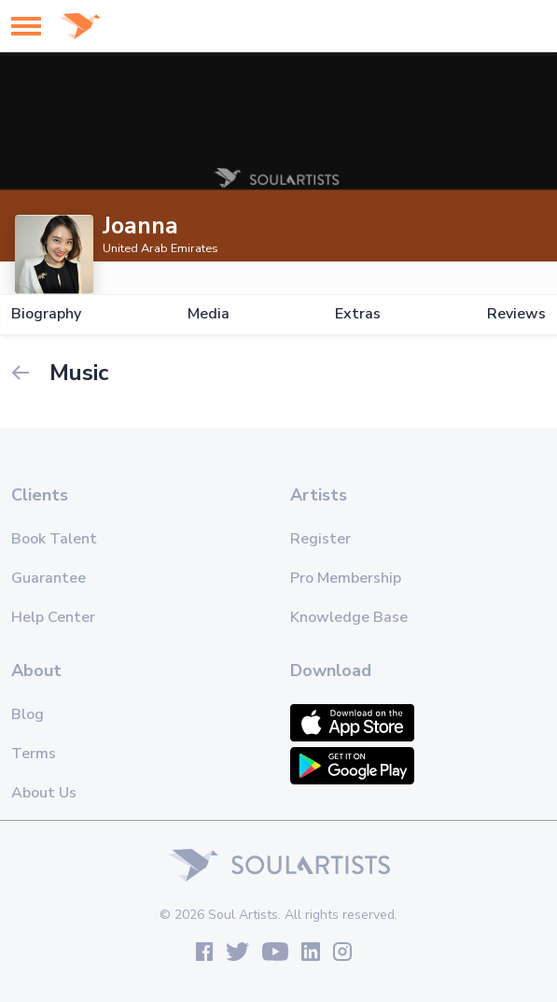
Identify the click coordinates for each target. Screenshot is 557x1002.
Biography (46, 314)
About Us (44, 792)
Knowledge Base (349, 617)
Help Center (53, 617)
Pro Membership (345, 578)
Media (209, 314)
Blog (27, 714)
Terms (33, 753)
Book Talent (54, 538)
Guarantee (48, 578)
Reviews (516, 314)
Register (320, 538)
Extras (358, 314)
